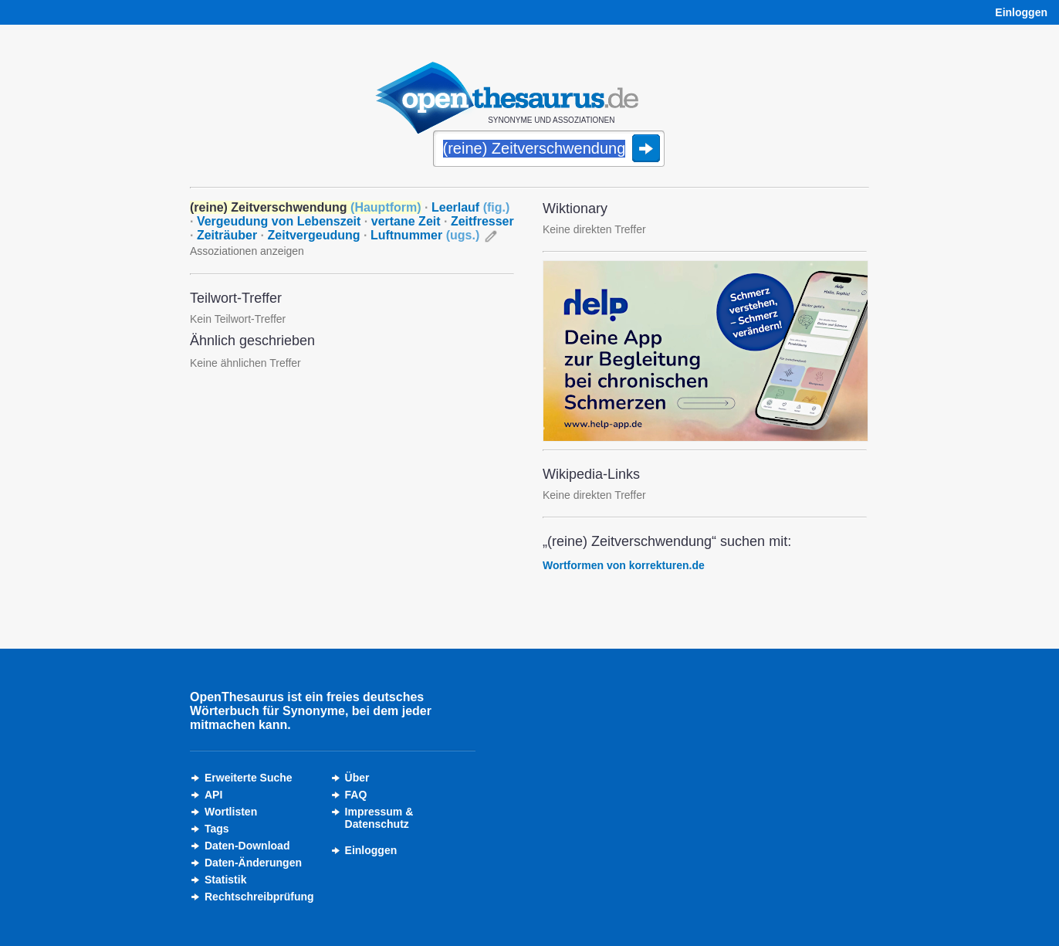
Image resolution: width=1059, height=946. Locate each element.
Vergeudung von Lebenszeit (278, 221)
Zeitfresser (482, 221)
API (213, 794)
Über (357, 777)
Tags (217, 828)
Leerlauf (470, 207)
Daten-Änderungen (253, 862)
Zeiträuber (227, 235)
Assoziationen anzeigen (247, 251)
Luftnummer (424, 235)
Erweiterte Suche (249, 777)
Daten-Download (247, 845)
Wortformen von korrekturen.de (624, 565)
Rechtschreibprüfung (259, 896)
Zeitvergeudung (314, 235)
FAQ (356, 794)
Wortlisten (231, 811)
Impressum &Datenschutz (379, 817)
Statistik (225, 879)
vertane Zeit (406, 221)
